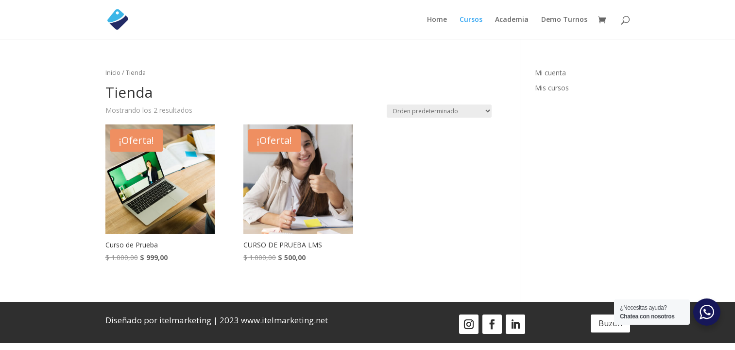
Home (437, 20)
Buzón (610, 323)
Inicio (112, 72)
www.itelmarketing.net (284, 320)
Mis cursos (552, 87)
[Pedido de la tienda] (439, 111)
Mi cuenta (550, 72)
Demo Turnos (564, 20)
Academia (512, 20)
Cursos (471, 20)
